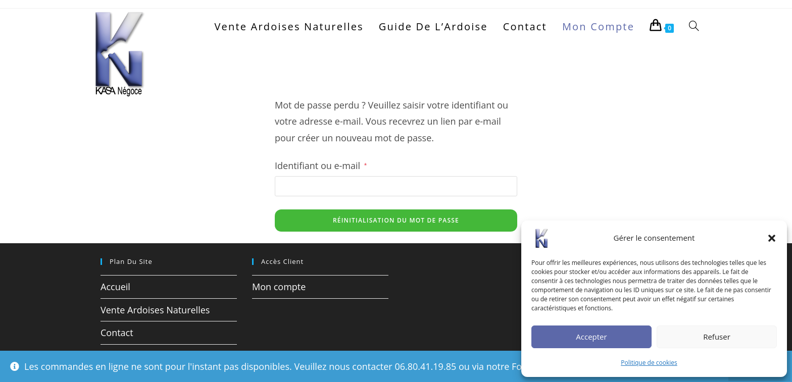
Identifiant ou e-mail (321, 164)
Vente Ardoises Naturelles (155, 310)
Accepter (591, 337)
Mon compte (279, 287)
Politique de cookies (649, 362)
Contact (117, 332)
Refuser (716, 337)
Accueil (115, 287)
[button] (772, 238)
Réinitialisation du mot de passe (396, 220)
